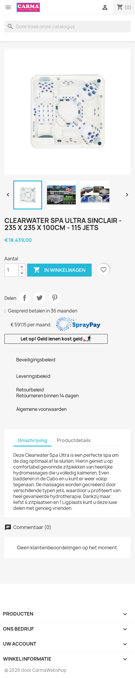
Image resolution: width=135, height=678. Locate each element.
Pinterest (54, 298)
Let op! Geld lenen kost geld (56, 338)
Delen (24, 298)
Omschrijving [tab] (32, 440)
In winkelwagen (59, 270)
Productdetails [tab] (73, 440)
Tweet (39, 298)
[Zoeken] (67, 26)
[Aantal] (11, 270)
